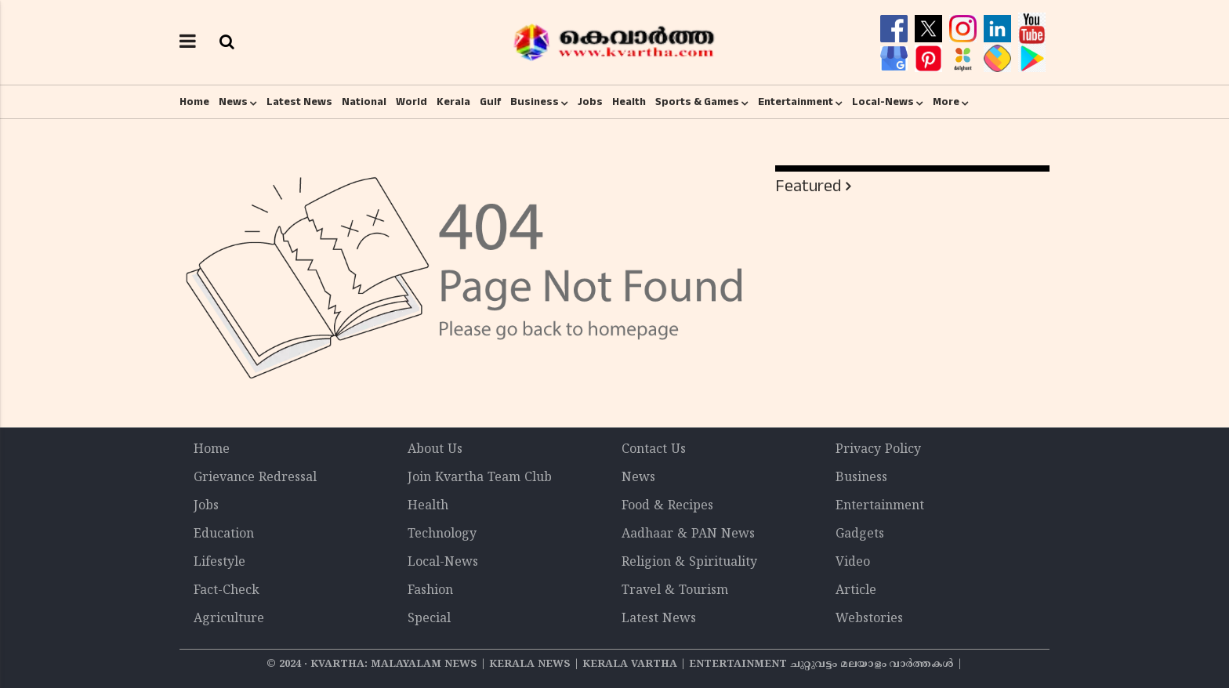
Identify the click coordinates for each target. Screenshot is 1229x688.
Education (224, 534)
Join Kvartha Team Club (480, 478)
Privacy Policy (878, 450)
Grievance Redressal (255, 478)
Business (534, 102)
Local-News (883, 102)
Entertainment (795, 102)
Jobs (590, 102)
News (233, 102)
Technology (442, 534)
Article (856, 591)
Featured (808, 186)
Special (429, 619)
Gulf (490, 102)
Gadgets (860, 534)
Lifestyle (219, 562)
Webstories (869, 619)
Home (194, 102)
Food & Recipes (667, 506)
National (364, 102)
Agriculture (229, 619)
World (411, 102)
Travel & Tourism (675, 591)
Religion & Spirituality (689, 562)
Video (853, 562)
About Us (435, 450)
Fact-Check (226, 591)
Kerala (453, 102)
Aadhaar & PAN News (688, 534)
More (946, 102)
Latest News (299, 102)
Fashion (430, 591)
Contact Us (654, 450)
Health (629, 102)
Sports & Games (697, 102)
